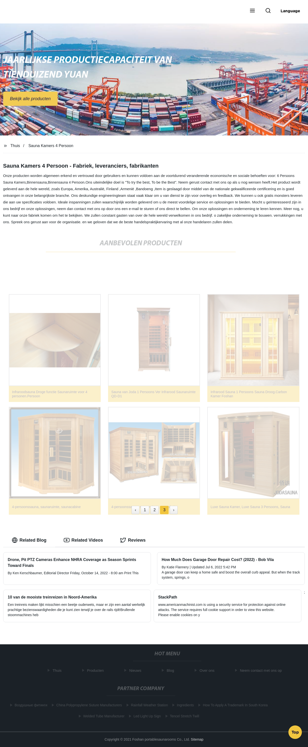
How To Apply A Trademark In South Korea (234, 705)
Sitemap (197, 739)
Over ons (208, 670)
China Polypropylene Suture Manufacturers (88, 705)
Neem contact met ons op (262, 670)
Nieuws (136, 670)
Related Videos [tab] (83, 540)
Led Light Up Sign (146, 716)
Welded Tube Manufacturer (102, 716)
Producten (96, 670)
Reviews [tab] (133, 540)
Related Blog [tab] (29, 540)
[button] (252, 11)
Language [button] (290, 11)
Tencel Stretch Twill (183, 716)
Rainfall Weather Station (148, 705)
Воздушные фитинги (29, 705)
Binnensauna (37, 182)
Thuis (15, 146)
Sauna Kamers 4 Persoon (50, 146)
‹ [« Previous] (135, 510)
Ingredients (184, 705)
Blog (171, 670)
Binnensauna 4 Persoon (66, 182)
